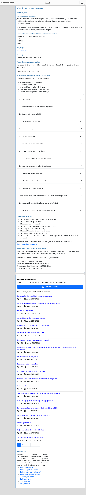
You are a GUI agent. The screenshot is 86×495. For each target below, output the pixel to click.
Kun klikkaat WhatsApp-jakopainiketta (31, 188)
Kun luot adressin (24, 99)
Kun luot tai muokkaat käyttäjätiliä (29, 121)
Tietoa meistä (25, 481)
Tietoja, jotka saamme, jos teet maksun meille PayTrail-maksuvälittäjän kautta (43, 195)
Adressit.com (7, 2)
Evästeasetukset (26, 479)
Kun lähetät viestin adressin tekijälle (30, 114)
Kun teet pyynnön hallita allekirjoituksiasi (32, 151)
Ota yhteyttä (21, 50)
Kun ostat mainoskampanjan (27, 129)
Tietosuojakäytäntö (27, 477)
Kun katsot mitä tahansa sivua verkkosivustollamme (35, 158)
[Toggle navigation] (82, 3)
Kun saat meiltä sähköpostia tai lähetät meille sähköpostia (37, 210)
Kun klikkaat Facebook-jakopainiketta (30, 173)
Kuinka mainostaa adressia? (30, 472)
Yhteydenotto (25, 484)
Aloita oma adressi (50, 287)
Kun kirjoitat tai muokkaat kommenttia (31, 144)
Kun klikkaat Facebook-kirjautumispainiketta (33, 181)
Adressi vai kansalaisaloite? (30, 474)
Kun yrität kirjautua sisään (27, 136)
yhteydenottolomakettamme (27, 244)
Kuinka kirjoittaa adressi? (29, 470)
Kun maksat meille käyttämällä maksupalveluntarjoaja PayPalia (38, 203)
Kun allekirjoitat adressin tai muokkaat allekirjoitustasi (36, 106)
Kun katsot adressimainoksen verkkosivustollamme (35, 166)
